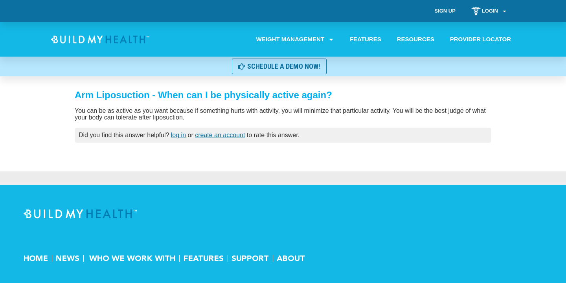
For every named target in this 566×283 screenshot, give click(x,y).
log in (178, 135)
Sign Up (444, 11)
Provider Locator (480, 39)
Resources (415, 39)
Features (365, 39)
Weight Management (295, 39)
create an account (220, 135)
